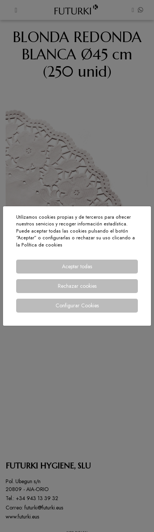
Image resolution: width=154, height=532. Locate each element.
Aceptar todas (77, 266)
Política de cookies (41, 245)
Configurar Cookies (77, 305)
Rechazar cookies (77, 286)
